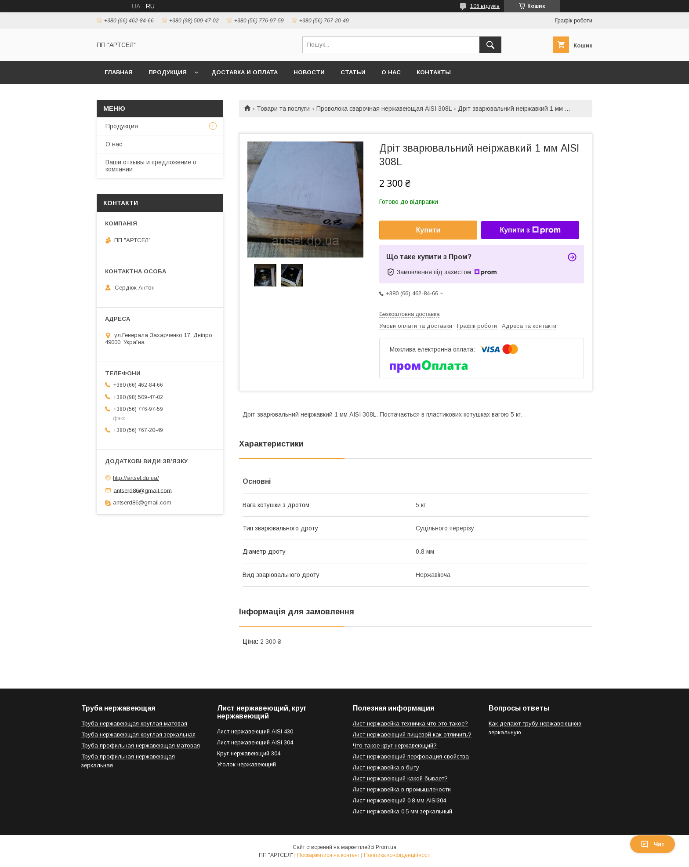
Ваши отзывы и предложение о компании (150, 166)
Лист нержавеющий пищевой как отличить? (412, 734)
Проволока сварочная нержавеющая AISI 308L (384, 108)
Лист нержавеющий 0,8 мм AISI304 (399, 800)
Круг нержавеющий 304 (248, 753)
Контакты (434, 72)
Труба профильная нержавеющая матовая (140, 745)
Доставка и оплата (244, 72)
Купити (428, 230)
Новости (309, 72)
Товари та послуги (283, 108)
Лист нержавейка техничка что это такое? (410, 723)
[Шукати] (490, 44)
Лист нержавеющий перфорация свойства (411, 756)
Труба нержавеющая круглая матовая (134, 723)
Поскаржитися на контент (328, 855)
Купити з (530, 230)
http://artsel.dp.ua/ (136, 478)
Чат (652, 844)
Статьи (353, 72)
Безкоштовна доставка (409, 314)
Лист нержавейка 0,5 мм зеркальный (402, 811)
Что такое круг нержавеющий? (395, 745)
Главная (119, 72)
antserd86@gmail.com (142, 490)
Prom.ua (386, 847)
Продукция (168, 72)
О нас (391, 72)
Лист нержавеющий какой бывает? (400, 778)
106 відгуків (485, 6)
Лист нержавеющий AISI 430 (255, 731)
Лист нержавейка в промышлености (402, 789)
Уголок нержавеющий (246, 764)
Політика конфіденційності (397, 855)
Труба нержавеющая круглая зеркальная (138, 734)
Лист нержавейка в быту (386, 767)
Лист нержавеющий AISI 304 (255, 742)
